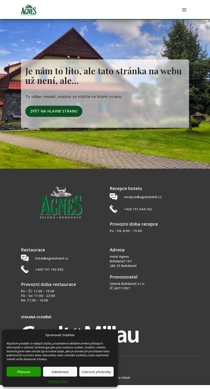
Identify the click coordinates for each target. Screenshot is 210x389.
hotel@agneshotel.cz (51, 262)
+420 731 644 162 (138, 213)
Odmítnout (60, 372)
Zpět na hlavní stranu (54, 115)
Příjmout (23, 372)
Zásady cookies (58, 381)
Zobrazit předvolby (96, 372)
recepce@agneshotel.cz (143, 201)
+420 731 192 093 (49, 273)
